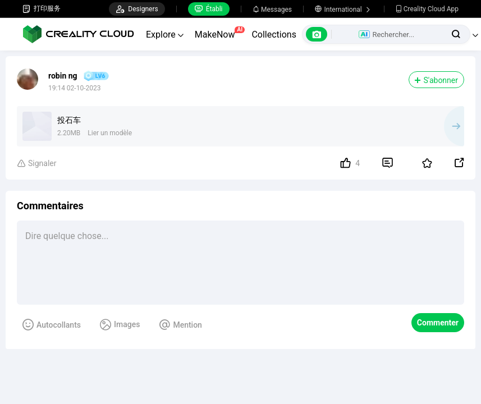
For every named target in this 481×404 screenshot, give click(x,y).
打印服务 (41, 8)
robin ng (62, 75)
